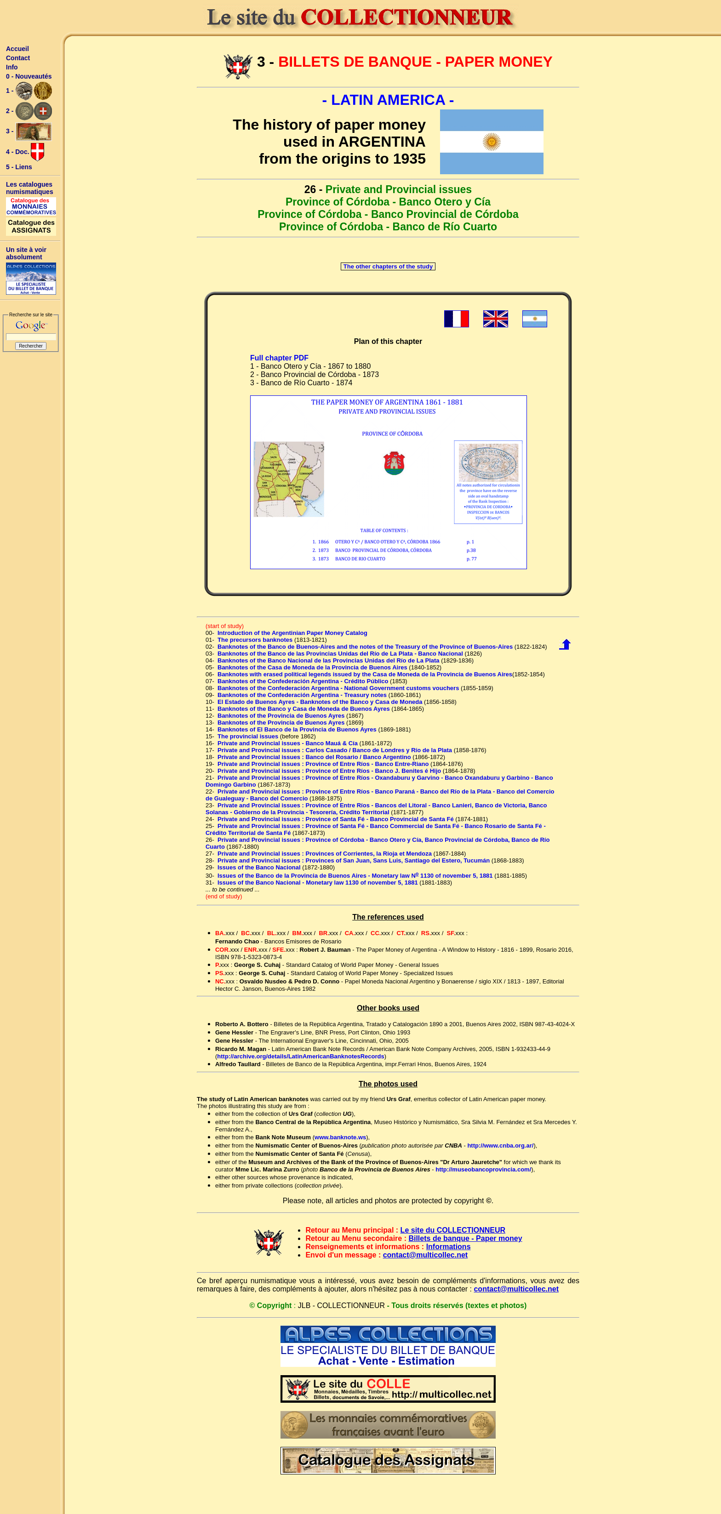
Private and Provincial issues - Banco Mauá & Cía (287, 743)
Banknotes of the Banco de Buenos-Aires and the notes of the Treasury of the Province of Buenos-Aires (365, 646)
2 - (29, 111)
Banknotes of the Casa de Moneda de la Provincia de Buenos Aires (312, 667)
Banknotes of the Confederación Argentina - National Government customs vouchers (338, 688)
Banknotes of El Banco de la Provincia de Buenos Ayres (297, 729)
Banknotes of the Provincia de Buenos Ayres (280, 715)
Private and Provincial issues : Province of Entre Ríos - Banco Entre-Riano (323, 763)
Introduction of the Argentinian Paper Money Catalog (292, 632)
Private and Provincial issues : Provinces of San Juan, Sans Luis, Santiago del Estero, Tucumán (353, 860)
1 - (29, 91)
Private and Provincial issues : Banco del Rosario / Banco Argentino (314, 757)
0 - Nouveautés (29, 76)
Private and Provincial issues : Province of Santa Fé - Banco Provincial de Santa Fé (335, 819)
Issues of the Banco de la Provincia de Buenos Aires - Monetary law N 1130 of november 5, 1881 (355, 875)
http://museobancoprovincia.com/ (483, 1169)
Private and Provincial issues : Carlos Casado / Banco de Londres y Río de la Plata (334, 750)
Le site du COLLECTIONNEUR (453, 1230)
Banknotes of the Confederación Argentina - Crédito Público (303, 681)
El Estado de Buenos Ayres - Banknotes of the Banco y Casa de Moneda (319, 701)
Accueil (17, 48)
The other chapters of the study (388, 266)
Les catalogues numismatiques (29, 188)
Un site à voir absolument (26, 253)
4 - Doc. (25, 152)
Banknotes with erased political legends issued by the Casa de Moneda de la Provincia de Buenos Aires (364, 674)
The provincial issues (247, 736)
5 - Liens (19, 167)
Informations (448, 1247)
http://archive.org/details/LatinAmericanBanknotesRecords (300, 1056)
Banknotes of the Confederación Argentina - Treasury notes (302, 694)
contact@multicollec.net (425, 1255)
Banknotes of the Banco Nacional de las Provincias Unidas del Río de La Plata (328, 660)
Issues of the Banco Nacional (259, 867)
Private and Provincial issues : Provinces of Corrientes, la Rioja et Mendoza (324, 853)
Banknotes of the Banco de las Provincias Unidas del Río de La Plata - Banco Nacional (340, 653)
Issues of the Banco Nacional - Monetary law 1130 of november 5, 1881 (317, 882)
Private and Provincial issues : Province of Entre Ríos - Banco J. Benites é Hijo (329, 770)
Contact (18, 58)
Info (12, 67)
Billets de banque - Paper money (465, 1238)
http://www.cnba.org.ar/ (500, 1145)
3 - (29, 131)
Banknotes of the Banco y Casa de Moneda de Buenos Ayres (303, 708)
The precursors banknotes (254, 639)
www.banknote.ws (340, 1137)
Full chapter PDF (279, 358)
